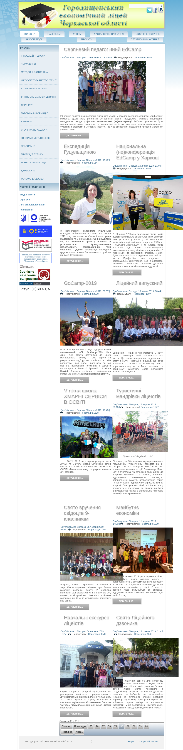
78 (109, 726)
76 (97, 726)
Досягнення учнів (148, 34)
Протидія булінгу (32, 154)
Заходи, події (33, 39)
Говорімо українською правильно (36, 142)
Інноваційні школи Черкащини (33, 59)
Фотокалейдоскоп (33, 179)
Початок (66, 726)
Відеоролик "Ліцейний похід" (138, 456)
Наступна (67, 731)
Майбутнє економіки (127, 510)
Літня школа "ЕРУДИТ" (34, 88)
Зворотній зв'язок (148, 741)
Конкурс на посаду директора (33, 166)
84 (146, 726)
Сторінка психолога (34, 129)
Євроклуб (27, 105)
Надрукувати (123, 57)
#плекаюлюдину (153, 247)
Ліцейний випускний (139, 283)
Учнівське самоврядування (39, 96)
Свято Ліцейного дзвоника (135, 620)
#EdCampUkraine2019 (127, 244)
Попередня (80, 726)
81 (128, 726)
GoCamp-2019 (80, 283)
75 (91, 726)
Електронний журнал (145, 39)
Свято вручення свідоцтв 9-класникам (82, 513)
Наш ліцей (54, 34)
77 (103, 726)
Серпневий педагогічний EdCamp (102, 49)
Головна (29, 34)
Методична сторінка (34, 72)
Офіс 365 (24, 199)
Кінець (79, 731)
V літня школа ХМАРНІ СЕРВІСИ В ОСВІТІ (85, 396)
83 (140, 726)
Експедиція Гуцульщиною (80, 149)
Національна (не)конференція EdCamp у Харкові (137, 151)
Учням (77, 34)
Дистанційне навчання (109, 34)
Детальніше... (74, 135)
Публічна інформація (34, 113)
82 (134, 726)
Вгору (131, 741)
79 (115, 726)
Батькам (26, 121)
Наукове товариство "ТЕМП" (39, 80)
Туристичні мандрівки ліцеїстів (138, 393)
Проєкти (86, 39)
